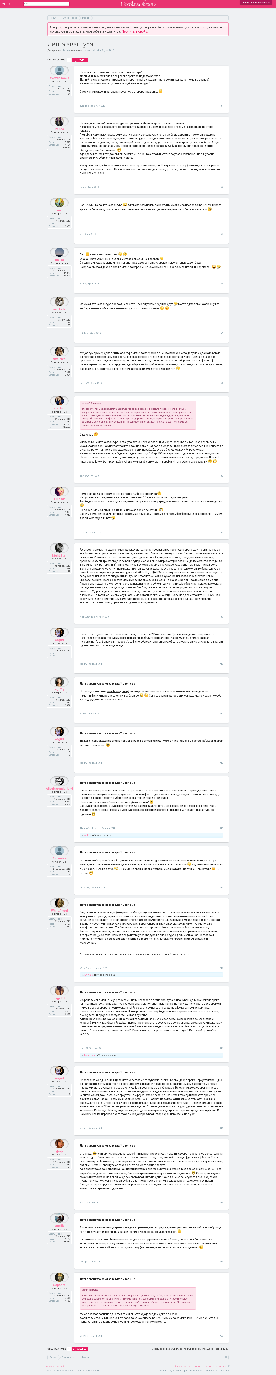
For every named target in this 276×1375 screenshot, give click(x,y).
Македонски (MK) (55, 1366)
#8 (222, 532)
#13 (221, 828)
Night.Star (59, 565)
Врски (66, 50)
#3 (222, 234)
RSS (229, 1366)
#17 (221, 1128)
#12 (221, 763)
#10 (221, 664)
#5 (222, 333)
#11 (221, 713)
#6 (222, 383)
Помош (196, 1366)
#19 (221, 1261)
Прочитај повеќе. (135, 31)
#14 (221, 887)
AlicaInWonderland (59, 798)
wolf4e (59, 699)
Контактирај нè (182, 1366)
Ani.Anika (59, 867)
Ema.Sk (59, 508)
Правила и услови (192, 1370)
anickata (59, 318)
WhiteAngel (59, 920)
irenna (59, 138)
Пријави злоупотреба (169, 1370)
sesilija (59, 1235)
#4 (222, 283)
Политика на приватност (217, 1370)
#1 (222, 106)
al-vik (59, 1161)
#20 (221, 1336)
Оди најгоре (219, 1366)
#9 (222, 617)
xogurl (59, 649)
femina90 (59, 368)
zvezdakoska (94, 50)
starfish (59, 418)
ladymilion (89, 1055)
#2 (222, 187)
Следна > (82, 59)
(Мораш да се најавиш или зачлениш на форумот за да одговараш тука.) (190, 1349)
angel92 (59, 1007)
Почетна (206, 1366)
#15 (221, 968)
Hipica (59, 269)
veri (59, 219)
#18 (221, 1202)
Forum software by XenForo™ (73, 1370)
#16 (221, 1048)
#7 (222, 476)
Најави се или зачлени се (256, 2)
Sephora (59, 1294)
